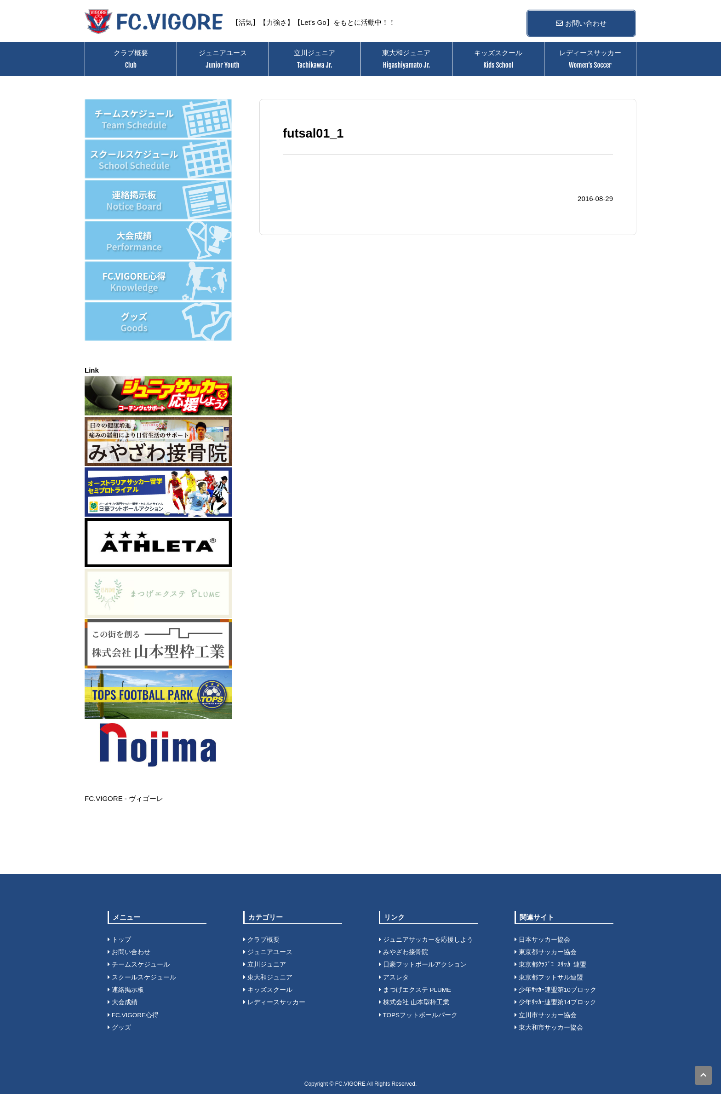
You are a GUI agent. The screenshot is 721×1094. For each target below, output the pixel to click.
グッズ (119, 1027)
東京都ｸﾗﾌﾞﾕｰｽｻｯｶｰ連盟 (550, 964)
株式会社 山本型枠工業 (414, 1002)
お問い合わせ (581, 23)
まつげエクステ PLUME (415, 989)
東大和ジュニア (406, 58)
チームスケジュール (139, 964)
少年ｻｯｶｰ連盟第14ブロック (555, 1002)
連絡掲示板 (126, 989)
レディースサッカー (590, 58)
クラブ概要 (131, 58)
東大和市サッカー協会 (549, 1027)
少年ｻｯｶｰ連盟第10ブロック (555, 989)
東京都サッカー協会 (546, 952)
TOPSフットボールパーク (418, 1015)
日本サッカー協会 (542, 939)
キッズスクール (498, 58)
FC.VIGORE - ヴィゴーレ (124, 798)
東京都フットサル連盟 (549, 977)
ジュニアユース (223, 58)
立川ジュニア (314, 58)
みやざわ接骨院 (403, 952)
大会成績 (122, 1002)
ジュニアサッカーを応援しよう (426, 939)
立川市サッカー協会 (546, 1015)
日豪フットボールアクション (423, 964)
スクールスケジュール (142, 977)
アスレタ (394, 977)
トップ (119, 939)
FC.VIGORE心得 (133, 1015)
